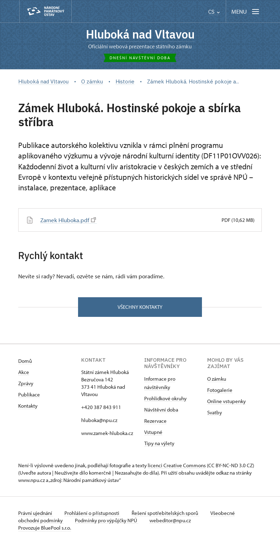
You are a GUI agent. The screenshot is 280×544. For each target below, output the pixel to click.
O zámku (216, 378)
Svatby (214, 412)
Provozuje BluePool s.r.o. (44, 527)
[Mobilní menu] (246, 11)
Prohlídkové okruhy (165, 398)
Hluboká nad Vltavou (140, 34)
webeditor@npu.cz (170, 520)
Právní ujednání (35, 513)
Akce (23, 372)
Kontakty (27, 405)
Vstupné (153, 432)
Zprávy (25, 383)
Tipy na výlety (159, 443)
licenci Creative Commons (177, 465)
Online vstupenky (226, 401)
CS (214, 11)
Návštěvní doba (161, 409)
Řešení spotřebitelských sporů (165, 513)
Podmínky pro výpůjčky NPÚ (106, 520)
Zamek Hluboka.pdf (68, 220)
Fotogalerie (219, 390)
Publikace (29, 394)
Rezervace (155, 420)
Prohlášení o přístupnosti (92, 513)
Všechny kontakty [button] (140, 307)
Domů (25, 361)
